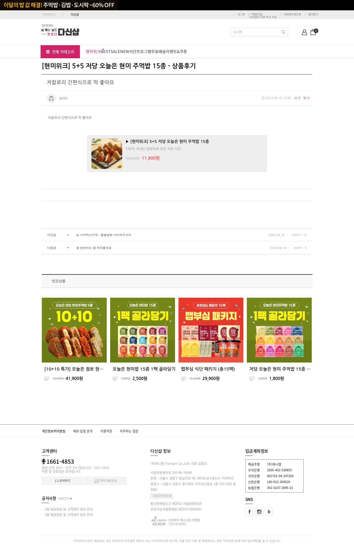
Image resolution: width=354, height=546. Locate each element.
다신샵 (75, 14)
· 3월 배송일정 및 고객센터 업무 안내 (67, 514)
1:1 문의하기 (62, 480)
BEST (106, 51)
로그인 (241, 14)
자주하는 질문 (129, 431)
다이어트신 (49, 14)
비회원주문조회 (292, 14)
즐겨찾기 (313, 14)
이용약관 (106, 431)
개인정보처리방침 (53, 431)
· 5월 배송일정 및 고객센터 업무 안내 (67, 509)
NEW (124, 51)
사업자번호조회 (161, 496)
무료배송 (158, 51)
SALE (115, 51)
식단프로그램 (140, 51)
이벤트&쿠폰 (176, 51)
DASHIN (47, 25)
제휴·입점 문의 (83, 431)
